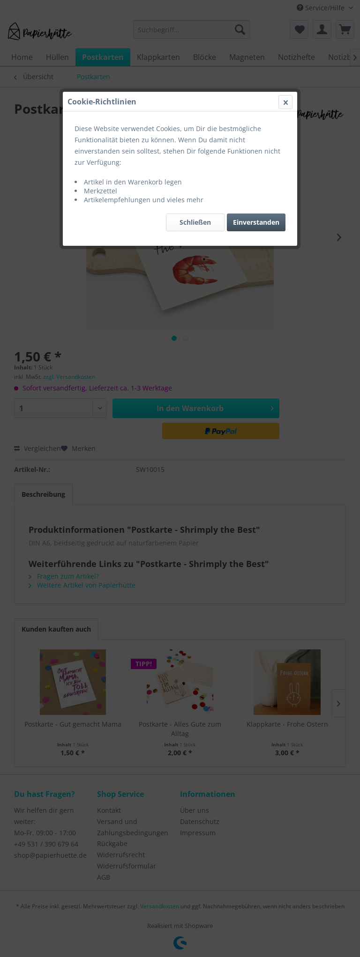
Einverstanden (256, 222)
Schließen (195, 222)
